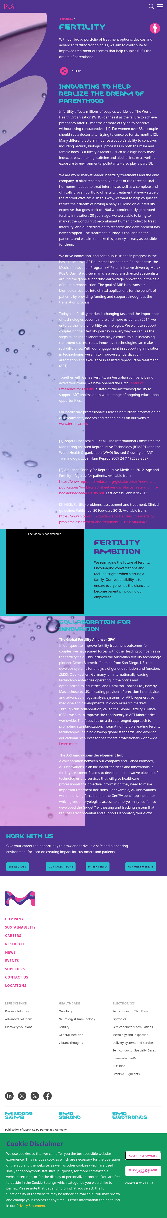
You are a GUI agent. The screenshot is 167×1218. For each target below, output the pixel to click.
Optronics (119, 1019)
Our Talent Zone (61, 866)
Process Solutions (17, 1011)
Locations (15, 986)
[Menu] (159, 6)
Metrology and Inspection (130, 1035)
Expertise (66, 19)
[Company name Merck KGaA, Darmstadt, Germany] (9, 6)
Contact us (16, 977)
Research (14, 944)
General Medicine (71, 1035)
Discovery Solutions (18, 1027)
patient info (97, 866)
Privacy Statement (31, 1205)
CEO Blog (118, 1066)
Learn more (68, 743)
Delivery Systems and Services (133, 1043)
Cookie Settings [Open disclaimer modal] (136, 1183)
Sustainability (20, 927)
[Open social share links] (64, 71)
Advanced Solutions (18, 1019)
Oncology (65, 1011)
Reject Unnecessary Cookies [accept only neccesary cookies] (143, 1171)
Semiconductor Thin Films (130, 1011)
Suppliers (15, 969)
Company (14, 919)
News (10, 952)
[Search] (151, 6)
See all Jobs (17, 866)
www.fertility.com (73, 423)
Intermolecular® (124, 1058)
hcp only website (141, 866)
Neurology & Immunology (77, 1019)
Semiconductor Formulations (132, 1027)
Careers (13, 936)
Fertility (64, 1027)
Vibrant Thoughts (71, 1043)
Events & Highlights (126, 1074)
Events (12, 961)
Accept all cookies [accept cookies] (143, 1155)
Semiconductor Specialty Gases (134, 1050)
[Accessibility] (155, 28)
